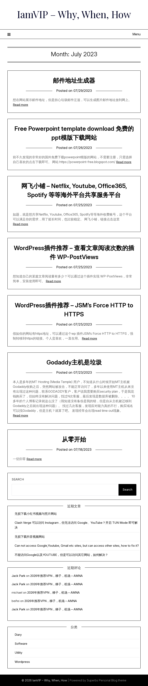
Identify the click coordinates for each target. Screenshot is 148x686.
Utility (18, 652)
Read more (20, 105)
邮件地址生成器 (74, 80)
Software (21, 643)
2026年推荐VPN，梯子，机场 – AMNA (56, 576)
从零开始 (74, 439)
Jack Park (18, 576)
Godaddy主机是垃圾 (74, 362)
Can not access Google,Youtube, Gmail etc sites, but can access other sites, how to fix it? (77, 545)
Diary (18, 635)
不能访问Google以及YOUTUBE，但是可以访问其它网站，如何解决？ (61, 555)
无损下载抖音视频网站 (30, 537)
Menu (136, 34)
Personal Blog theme (112, 680)
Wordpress (22, 662)
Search (18, 479)
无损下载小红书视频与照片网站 (36, 514)
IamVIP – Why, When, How (74, 14)
